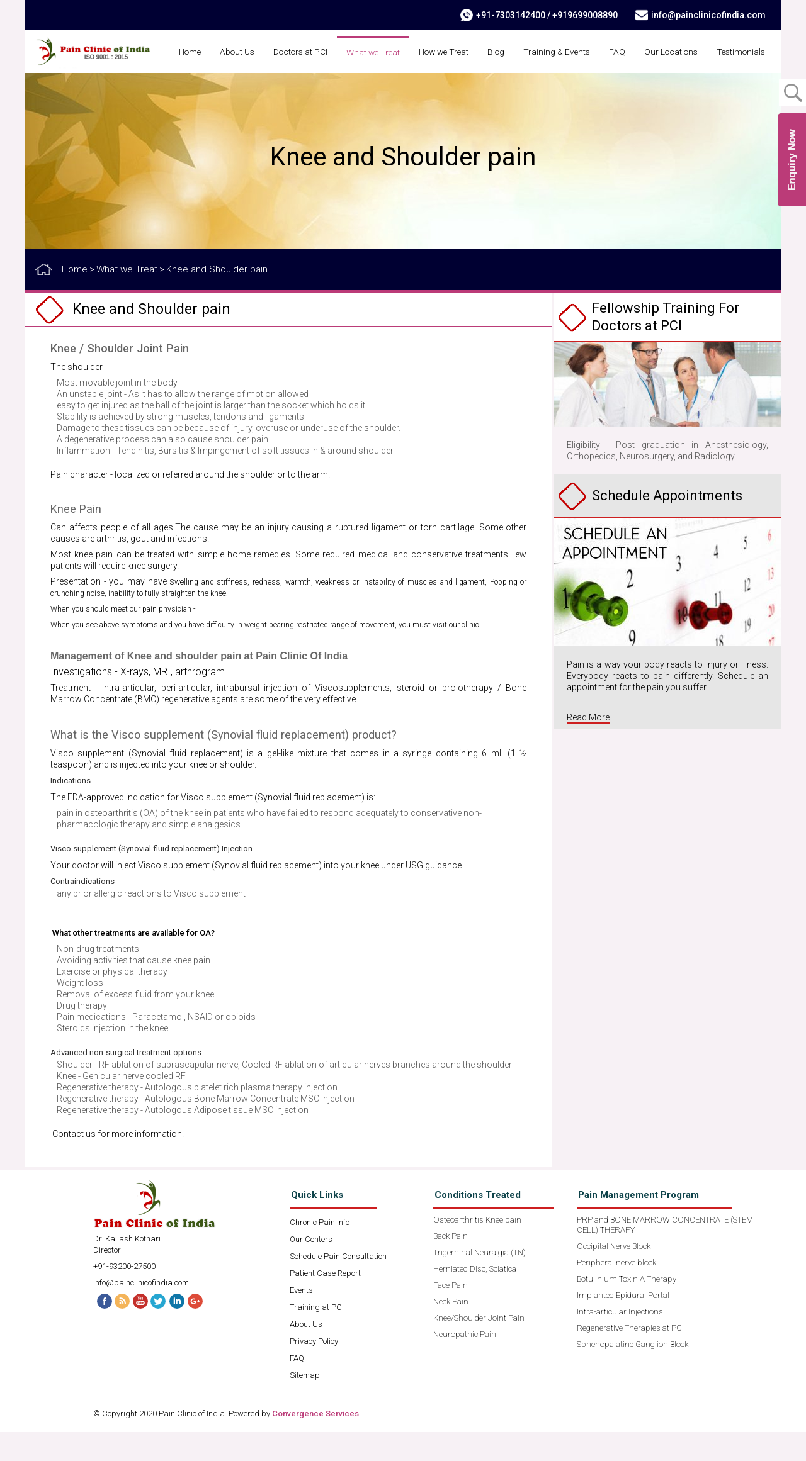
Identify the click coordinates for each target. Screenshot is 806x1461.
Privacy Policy (314, 1370)
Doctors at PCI (353, 52)
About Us (288, 52)
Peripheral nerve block (616, 1291)
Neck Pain (450, 1330)
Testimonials (739, 81)
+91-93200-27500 (124, 1295)
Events (301, 1319)
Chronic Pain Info (319, 1251)
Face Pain (450, 1314)
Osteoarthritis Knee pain (477, 1248)
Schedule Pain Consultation (338, 1285)
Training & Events (620, 52)
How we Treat (503, 52)
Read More (588, 746)
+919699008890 (583, 15)
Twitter (159, 1330)
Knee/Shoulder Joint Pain (479, 1347)
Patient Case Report (325, 1302)
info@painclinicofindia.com (707, 15)
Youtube (140, 1330)
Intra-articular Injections (620, 1340)
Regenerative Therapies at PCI (630, 1357)
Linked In (178, 1330)
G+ (197, 1330)
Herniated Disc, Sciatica (474, 1297)
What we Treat (429, 52)
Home (238, 52)
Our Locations (736, 52)
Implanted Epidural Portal (623, 1324)
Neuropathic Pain (464, 1363)
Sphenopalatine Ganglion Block (632, 1373)
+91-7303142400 (509, 15)
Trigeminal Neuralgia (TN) (479, 1281)
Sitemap (305, 1404)
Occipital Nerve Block (613, 1275)
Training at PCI (317, 1336)
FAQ (681, 52)
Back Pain (450, 1265)
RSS (121, 1330)
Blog (558, 52)
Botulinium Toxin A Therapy (626, 1308)
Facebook (102, 1330)
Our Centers (311, 1268)
